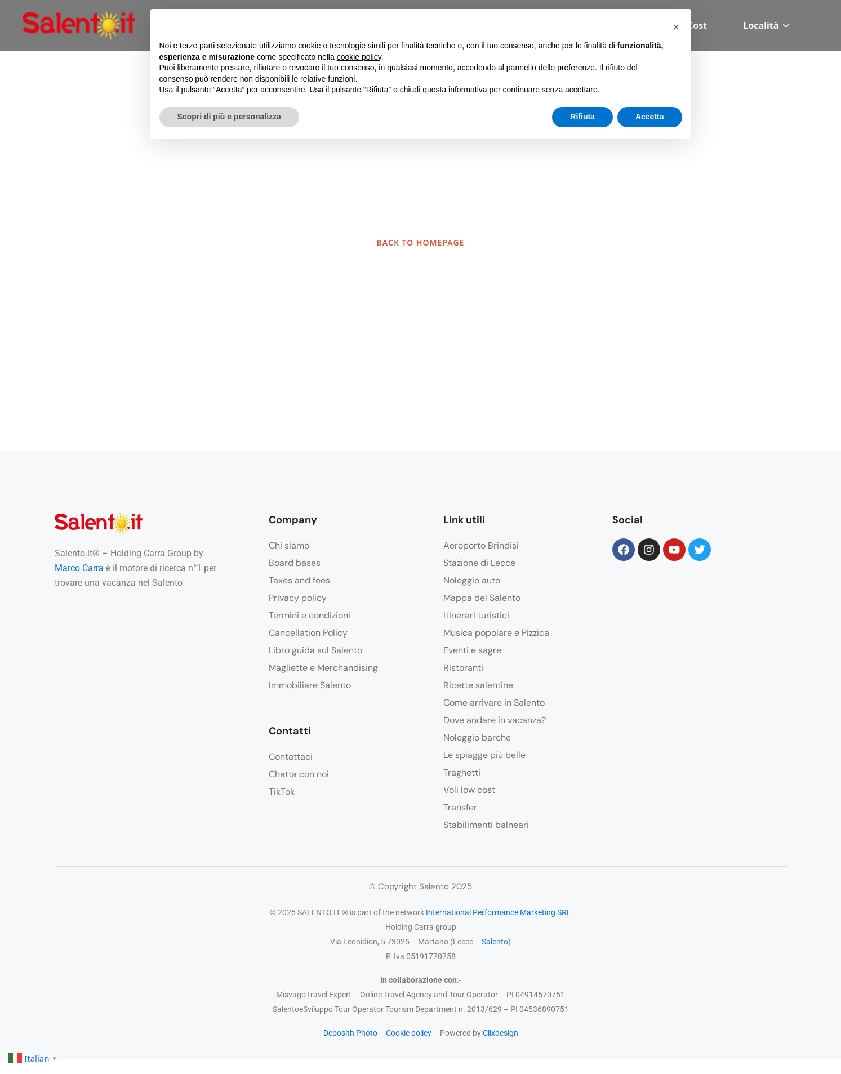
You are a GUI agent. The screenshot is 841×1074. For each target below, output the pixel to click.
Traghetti (461, 772)
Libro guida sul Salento (315, 650)
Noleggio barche (477, 737)
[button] (677, 27)
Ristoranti (463, 668)
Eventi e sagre (472, 650)
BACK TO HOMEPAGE (421, 242)
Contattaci (291, 757)
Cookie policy (408, 1032)
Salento (495, 941)
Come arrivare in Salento (494, 702)
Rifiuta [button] (582, 116)
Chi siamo (289, 545)
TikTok (282, 791)
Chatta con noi (299, 774)
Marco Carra (79, 568)
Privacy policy (298, 598)
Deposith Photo (350, 1032)
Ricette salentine (478, 685)
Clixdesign (500, 1032)
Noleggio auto (471, 580)
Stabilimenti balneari (486, 825)
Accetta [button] (649, 116)
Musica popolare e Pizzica (496, 633)
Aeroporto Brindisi (481, 545)
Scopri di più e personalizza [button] (229, 116)
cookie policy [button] (359, 56)
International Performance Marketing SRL (498, 912)
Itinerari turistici (476, 615)
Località (766, 25)
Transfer (460, 807)
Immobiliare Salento (310, 685)
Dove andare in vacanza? (494, 720)
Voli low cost (469, 790)
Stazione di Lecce (479, 563)
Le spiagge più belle (484, 755)
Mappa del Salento (481, 598)
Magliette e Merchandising (323, 668)
